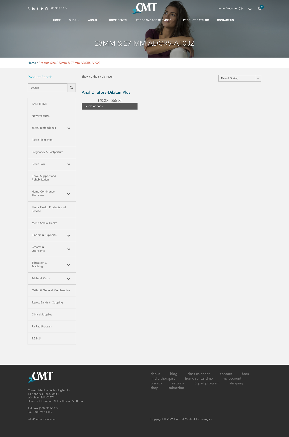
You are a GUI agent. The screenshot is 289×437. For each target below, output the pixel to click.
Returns (178, 383)
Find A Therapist (162, 378)
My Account (232, 378)
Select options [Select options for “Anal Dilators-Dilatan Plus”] (94, 106)
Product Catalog (196, 20)
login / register (230, 8)
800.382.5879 (58, 8)
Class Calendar (198, 373)
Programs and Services (155, 20)
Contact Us (225, 20)
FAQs (245, 373)
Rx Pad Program (206, 383)
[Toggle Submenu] (69, 128)
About (94, 20)
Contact (226, 373)
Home (57, 20)
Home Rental (118, 20)
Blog (173, 373)
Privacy (156, 383)
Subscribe (176, 387)
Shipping (236, 383)
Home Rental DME (199, 378)
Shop (154, 387)
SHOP (74, 20)
